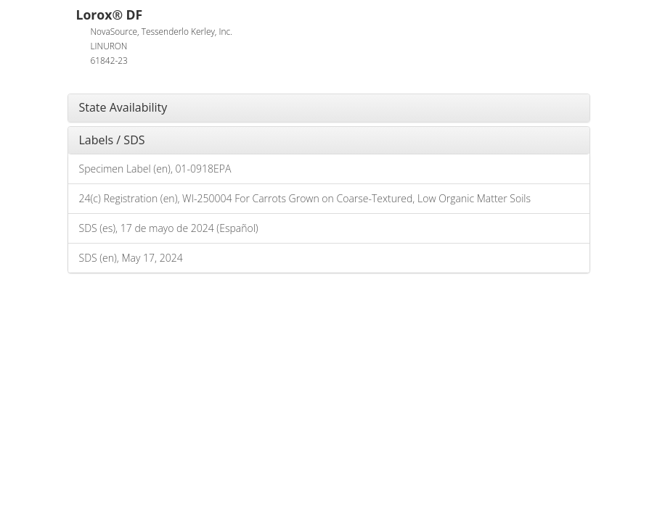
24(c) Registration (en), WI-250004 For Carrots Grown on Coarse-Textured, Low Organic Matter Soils (305, 198)
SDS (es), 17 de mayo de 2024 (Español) (168, 228)
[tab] (328, 108)
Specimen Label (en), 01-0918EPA (155, 168)
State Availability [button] (123, 107)
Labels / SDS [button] (112, 140)
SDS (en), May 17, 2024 (131, 258)
